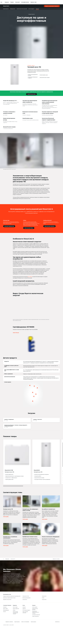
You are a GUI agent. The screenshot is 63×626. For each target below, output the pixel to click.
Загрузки (37, 8)
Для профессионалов (25, 2)
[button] (56, 559)
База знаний (17, 2)
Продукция (7, 2)
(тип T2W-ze (30, 276)
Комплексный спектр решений (22, 8)
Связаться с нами (33, 2)
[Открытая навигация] (1, 2)
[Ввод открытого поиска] (59, 2)
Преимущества (12, 8)
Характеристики (6, 8)
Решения (12, 2)
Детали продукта (31, 8)
